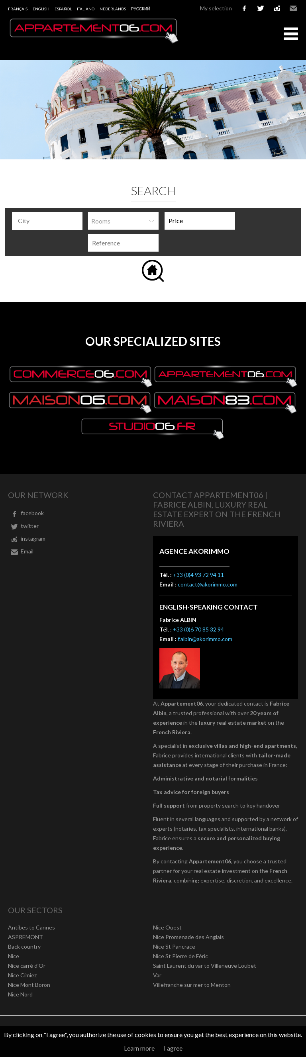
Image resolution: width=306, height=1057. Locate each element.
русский (140, 8)
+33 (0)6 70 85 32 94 (198, 629)
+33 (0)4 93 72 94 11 (198, 574)
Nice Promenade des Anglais (188, 936)
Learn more (139, 1048)
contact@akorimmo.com (207, 584)
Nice (13, 956)
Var (157, 975)
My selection (216, 8)
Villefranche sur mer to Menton (192, 984)
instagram (277, 8)
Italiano (85, 8)
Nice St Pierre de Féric (180, 956)
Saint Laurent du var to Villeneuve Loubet (204, 965)
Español (63, 8)
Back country (24, 946)
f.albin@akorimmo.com (205, 638)
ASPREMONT (25, 936)
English (41, 8)
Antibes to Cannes (31, 927)
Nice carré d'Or (26, 965)
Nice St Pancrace (174, 946)
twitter (260, 8)
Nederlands (113, 8)
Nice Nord (20, 994)
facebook (244, 8)
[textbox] (49, 221)
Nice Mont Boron (29, 984)
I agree (173, 1048)
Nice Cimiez (22, 975)
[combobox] (47, 221)
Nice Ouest (167, 927)
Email (293, 8)
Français (17, 8)
